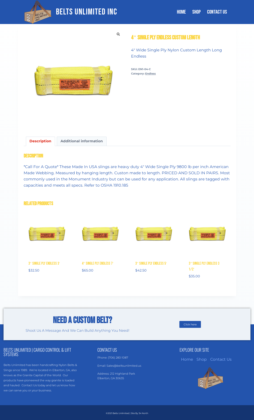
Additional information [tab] (82, 141)
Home (181, 12)
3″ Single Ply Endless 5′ (151, 263)
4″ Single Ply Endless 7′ (97, 263)
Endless (150, 73)
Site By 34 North (139, 413)
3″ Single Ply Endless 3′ (44, 263)
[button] (118, 34)
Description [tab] (40, 141)
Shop (196, 12)
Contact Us (217, 12)
